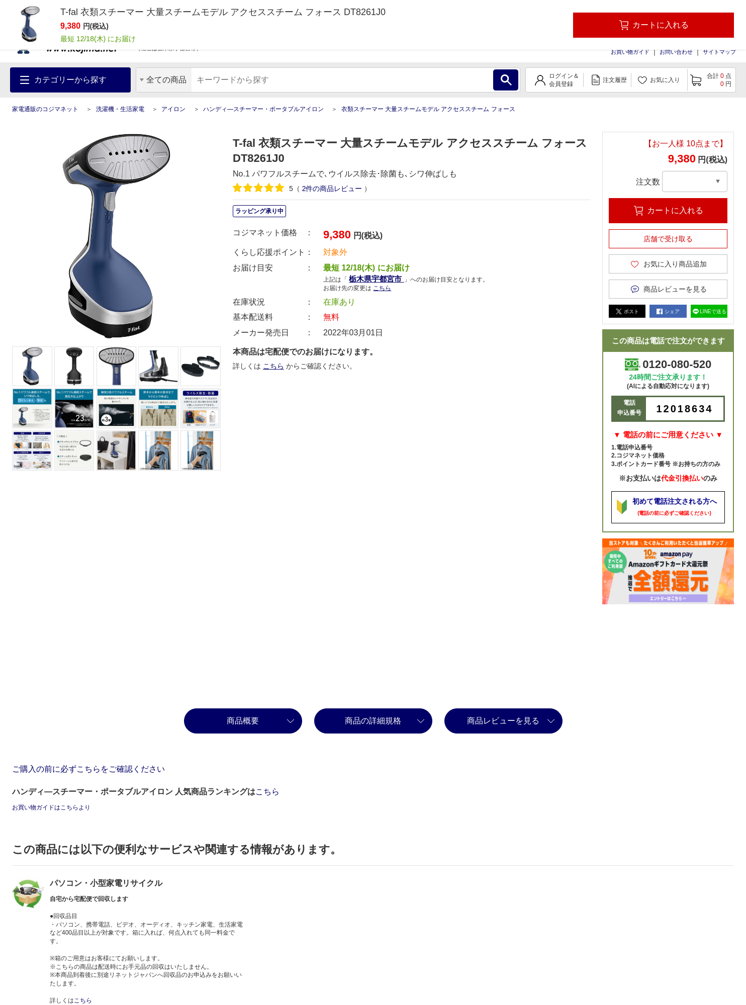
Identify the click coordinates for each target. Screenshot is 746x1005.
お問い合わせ (676, 52)
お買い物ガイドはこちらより (51, 807)
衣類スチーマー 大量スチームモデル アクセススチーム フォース (428, 109)
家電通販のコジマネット (45, 109)
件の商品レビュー (332, 189)
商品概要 (243, 720)
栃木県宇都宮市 (376, 279)
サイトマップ (719, 52)
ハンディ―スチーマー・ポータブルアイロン (263, 109)
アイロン (173, 109)
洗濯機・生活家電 (120, 109)
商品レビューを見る (503, 720)
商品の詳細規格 (373, 720)
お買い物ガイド (630, 52)
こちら (382, 288)
